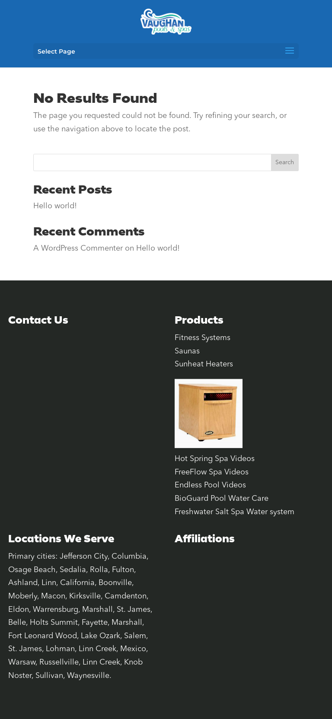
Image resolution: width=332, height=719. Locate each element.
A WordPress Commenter (78, 248)
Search (284, 162)
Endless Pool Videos (210, 485)
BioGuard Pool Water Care (221, 499)
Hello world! (55, 206)
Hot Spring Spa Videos (215, 459)
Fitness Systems (202, 338)
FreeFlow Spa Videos (212, 472)
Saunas (187, 351)
